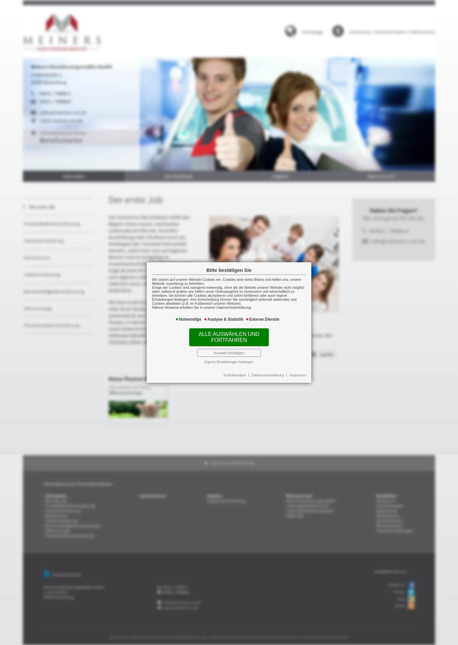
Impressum (295, 372)
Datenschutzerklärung (266, 372)
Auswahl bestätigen (228, 351)
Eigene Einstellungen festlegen (229, 359)
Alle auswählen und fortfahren (229, 336)
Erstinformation (234, 372)
